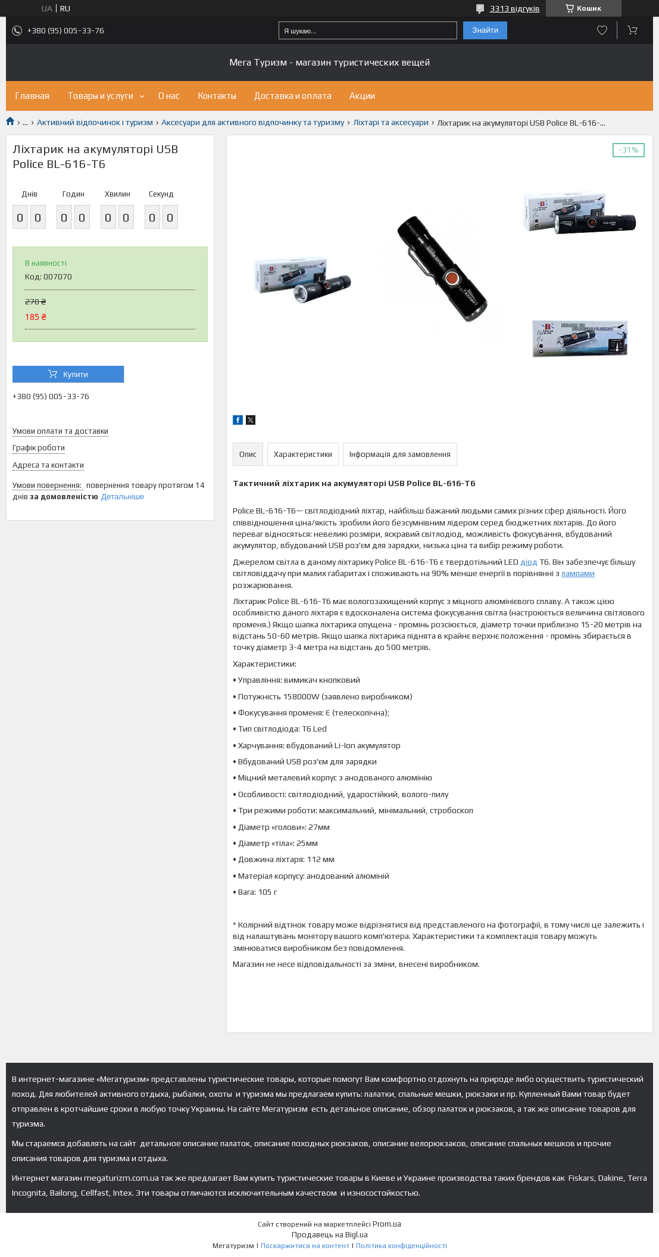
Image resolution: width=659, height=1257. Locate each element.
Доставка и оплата (293, 96)
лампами (578, 573)
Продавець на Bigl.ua (330, 1234)
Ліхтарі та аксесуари (391, 122)
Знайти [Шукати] (485, 30)
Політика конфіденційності (401, 1246)
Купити (75, 374)
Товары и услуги (100, 96)
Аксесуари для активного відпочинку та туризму (252, 122)
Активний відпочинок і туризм (95, 122)
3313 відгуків (515, 8)
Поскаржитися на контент (305, 1246)
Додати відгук (602, 30)
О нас (169, 96)
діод (529, 562)
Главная (32, 96)
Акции (362, 96)
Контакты (217, 96)
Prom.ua (387, 1223)
